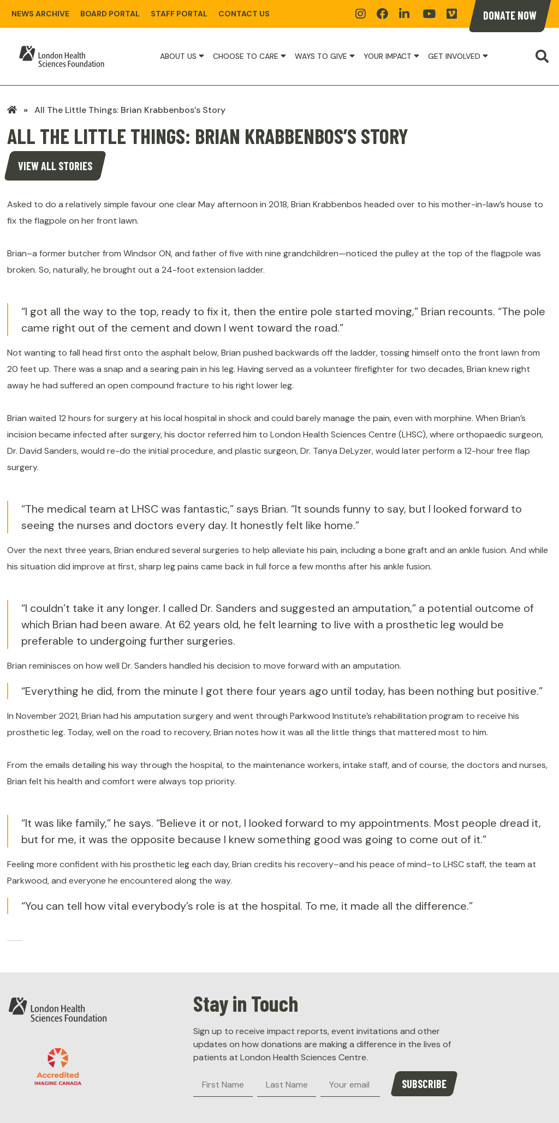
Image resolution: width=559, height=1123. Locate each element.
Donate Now (510, 15)
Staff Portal (179, 14)
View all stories (55, 165)
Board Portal (110, 14)
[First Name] (223, 1085)
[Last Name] (287, 1085)
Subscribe (424, 1083)
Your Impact (388, 56)
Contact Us (244, 14)
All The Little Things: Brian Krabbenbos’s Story (129, 110)
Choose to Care (245, 56)
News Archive (40, 14)
